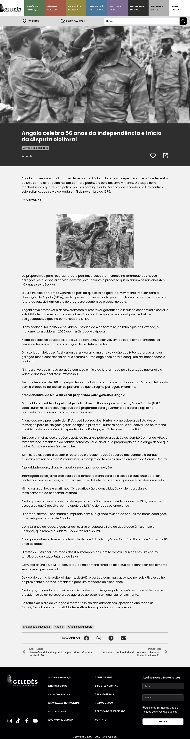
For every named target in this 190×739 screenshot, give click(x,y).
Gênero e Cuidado (53, 8)
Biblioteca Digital (157, 8)
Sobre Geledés (176, 8)
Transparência (104, 694)
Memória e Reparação (33, 8)
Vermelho (33, 200)
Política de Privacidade (110, 711)
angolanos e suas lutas (36, 626)
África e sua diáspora (35, 147)
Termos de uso (104, 702)
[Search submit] (183, 20)
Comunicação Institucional (97, 8)
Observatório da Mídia (138, 8)
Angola (59, 626)
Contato (101, 719)
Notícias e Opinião (115, 8)
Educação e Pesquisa (74, 8)
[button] (86, 637)
